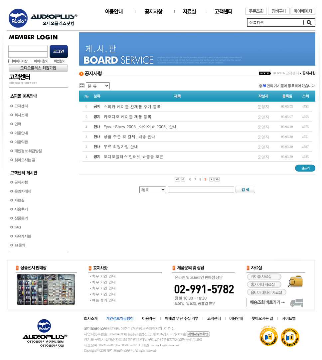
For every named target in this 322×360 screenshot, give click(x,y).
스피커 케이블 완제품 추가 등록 (132, 106)
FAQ (17, 227)
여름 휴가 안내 (104, 300)
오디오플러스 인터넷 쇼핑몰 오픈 (133, 156)
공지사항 (21, 182)
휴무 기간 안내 (104, 276)
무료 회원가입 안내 (120, 146)
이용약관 (21, 142)
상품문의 (21, 218)
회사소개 (21, 115)
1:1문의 (19, 245)
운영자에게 (22, 191)
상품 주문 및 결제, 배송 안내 (129, 136)
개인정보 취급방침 (28, 151)
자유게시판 (22, 236)
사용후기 (21, 209)
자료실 (19, 200)
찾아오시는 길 (24, 160)
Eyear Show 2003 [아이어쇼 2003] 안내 (140, 126)
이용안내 (21, 133)
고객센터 (21, 106)
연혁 (17, 124)
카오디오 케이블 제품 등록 (127, 116)
